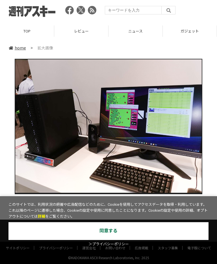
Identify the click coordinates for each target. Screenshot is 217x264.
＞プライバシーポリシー (108, 244)
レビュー (81, 31)
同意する (108, 230)
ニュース (135, 31)
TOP (27, 31)
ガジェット (190, 31)
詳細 (41, 216)
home (17, 48)
